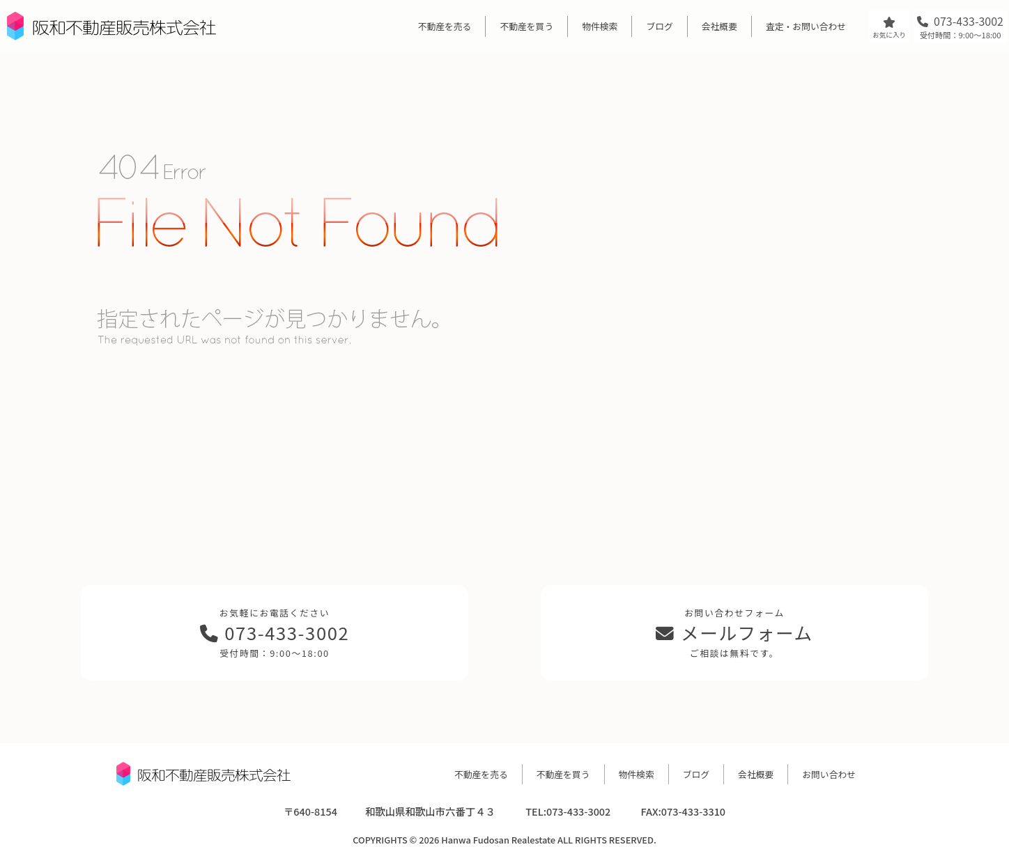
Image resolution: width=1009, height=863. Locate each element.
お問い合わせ (829, 774)
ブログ (659, 26)
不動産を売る (445, 26)
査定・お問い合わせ (806, 26)
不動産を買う (526, 26)
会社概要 (719, 26)
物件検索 (599, 26)
